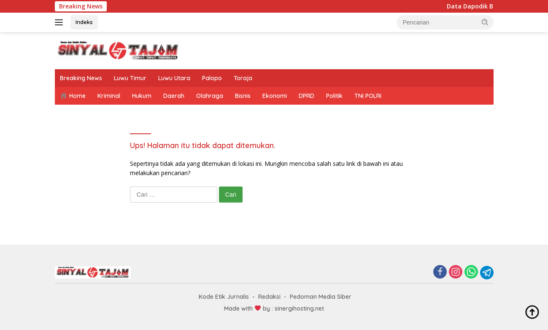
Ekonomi (274, 96)
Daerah (173, 96)
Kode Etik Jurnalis (224, 296)
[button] (485, 22)
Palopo (212, 78)
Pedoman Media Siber (320, 296)
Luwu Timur (130, 78)
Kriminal (108, 96)
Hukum (141, 96)
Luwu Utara (174, 78)
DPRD (306, 96)
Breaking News (81, 78)
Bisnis (243, 96)
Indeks (84, 22)
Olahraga (209, 96)
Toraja (243, 78)
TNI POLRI (367, 96)
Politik (334, 96)
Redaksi (269, 296)
